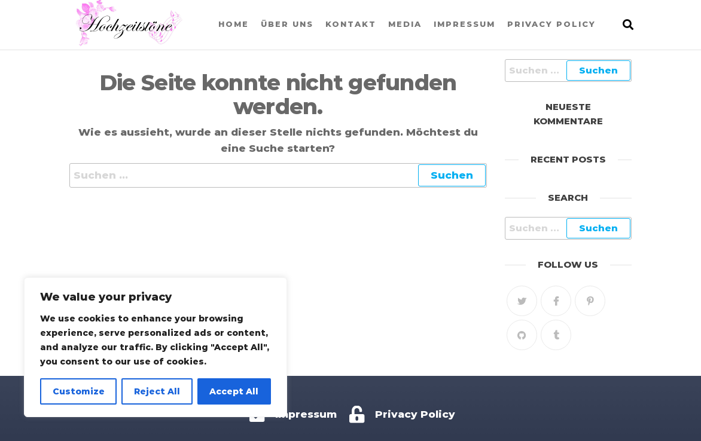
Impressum (464, 24)
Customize (79, 391)
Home (233, 24)
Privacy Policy (551, 24)
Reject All (157, 391)
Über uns (287, 24)
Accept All (233, 391)
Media (405, 24)
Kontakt (350, 24)
